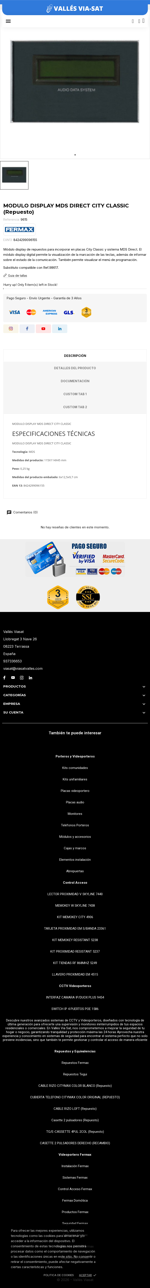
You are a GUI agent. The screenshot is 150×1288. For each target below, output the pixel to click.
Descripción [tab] (75, 356)
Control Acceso (75, 883)
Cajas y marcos (75, 848)
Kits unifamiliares (75, 779)
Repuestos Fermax (75, 1063)
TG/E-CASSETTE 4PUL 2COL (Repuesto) (75, 1132)
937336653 (12, 661)
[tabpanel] (75, 84)
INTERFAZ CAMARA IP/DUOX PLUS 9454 (75, 997)
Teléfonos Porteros (75, 825)
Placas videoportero (75, 791)
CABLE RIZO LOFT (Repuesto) (75, 1109)
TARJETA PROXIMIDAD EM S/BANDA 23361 (75, 928)
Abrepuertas (75, 871)
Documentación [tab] (75, 381)
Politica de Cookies (59, 1275)
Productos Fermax (75, 1212)
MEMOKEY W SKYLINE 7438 (75, 906)
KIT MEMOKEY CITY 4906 (75, 917)
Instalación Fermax (75, 1166)
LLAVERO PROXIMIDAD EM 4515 (75, 974)
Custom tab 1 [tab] (75, 394)
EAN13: (8, 240)
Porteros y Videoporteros (75, 756)
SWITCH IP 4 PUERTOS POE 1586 (75, 1009)
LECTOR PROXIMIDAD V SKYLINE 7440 (75, 894)
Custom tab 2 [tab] (75, 407)
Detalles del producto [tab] (75, 368)
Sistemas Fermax (75, 1178)
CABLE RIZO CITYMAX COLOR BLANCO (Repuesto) (75, 1086)
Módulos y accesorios (75, 837)
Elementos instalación (75, 860)
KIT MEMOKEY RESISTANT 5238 (75, 940)
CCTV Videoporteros (75, 986)
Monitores (75, 814)
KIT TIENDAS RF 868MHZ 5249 (75, 963)
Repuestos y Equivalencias (75, 1051)
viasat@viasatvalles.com (23, 668)
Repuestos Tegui (75, 1074)
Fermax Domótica (75, 1200)
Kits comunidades (75, 768)
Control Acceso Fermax (75, 1189)
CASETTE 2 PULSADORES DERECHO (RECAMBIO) (75, 1143)
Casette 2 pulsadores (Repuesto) (75, 1120)
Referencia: (11, 219)
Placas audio (75, 802)
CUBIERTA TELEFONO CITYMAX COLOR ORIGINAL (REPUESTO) (75, 1097)
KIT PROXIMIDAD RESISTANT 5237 (75, 951)
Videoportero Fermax (75, 1155)
